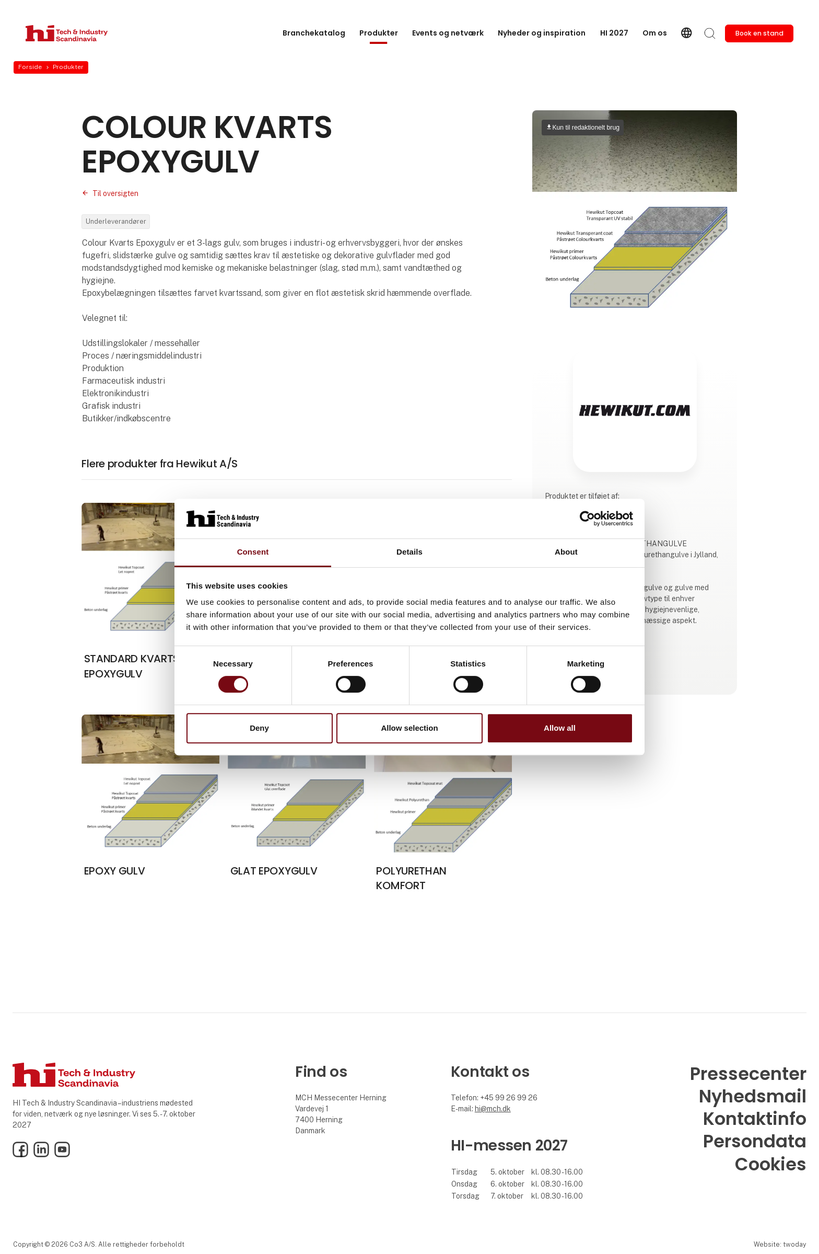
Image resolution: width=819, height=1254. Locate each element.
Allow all (560, 727)
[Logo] (67, 33)
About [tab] (566, 552)
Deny (259, 727)
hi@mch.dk (493, 1109)
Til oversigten (115, 193)
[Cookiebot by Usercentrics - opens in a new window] (587, 518)
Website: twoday (780, 1244)
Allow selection (409, 727)
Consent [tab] (253, 552)
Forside (30, 67)
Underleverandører (116, 221)
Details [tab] (409, 552)
